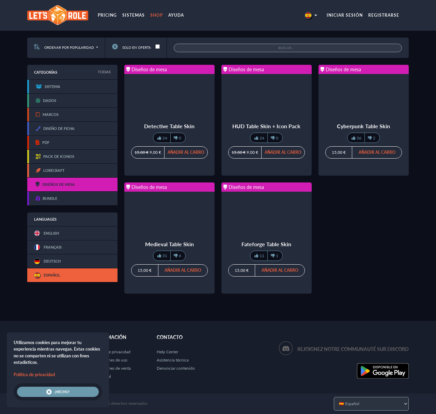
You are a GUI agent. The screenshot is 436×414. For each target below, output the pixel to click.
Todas (104, 72)
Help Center (167, 351)
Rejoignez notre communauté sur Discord (353, 349)
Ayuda (176, 15)
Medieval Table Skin (169, 244)
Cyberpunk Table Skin (363, 126)
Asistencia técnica (173, 360)
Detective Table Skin (169, 126)
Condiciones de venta (111, 368)
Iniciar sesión (345, 15)
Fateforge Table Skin (266, 244)
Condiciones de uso (109, 360)
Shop (156, 15)
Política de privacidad (111, 351)
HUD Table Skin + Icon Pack (266, 126)
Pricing (107, 15)
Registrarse (383, 15)
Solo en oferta (131, 47)
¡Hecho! (57, 392)
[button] (311, 15)
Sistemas (133, 15)
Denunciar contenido (176, 368)
